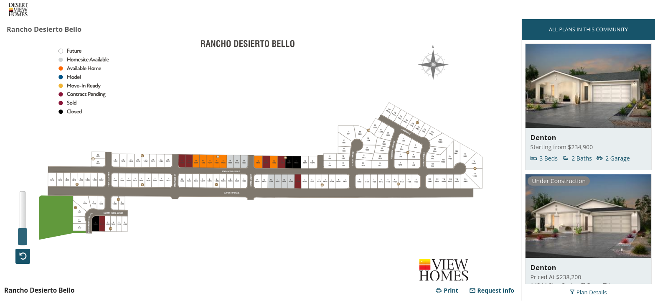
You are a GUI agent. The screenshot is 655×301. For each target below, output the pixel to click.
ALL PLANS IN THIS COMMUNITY (588, 29)
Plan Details (588, 292)
